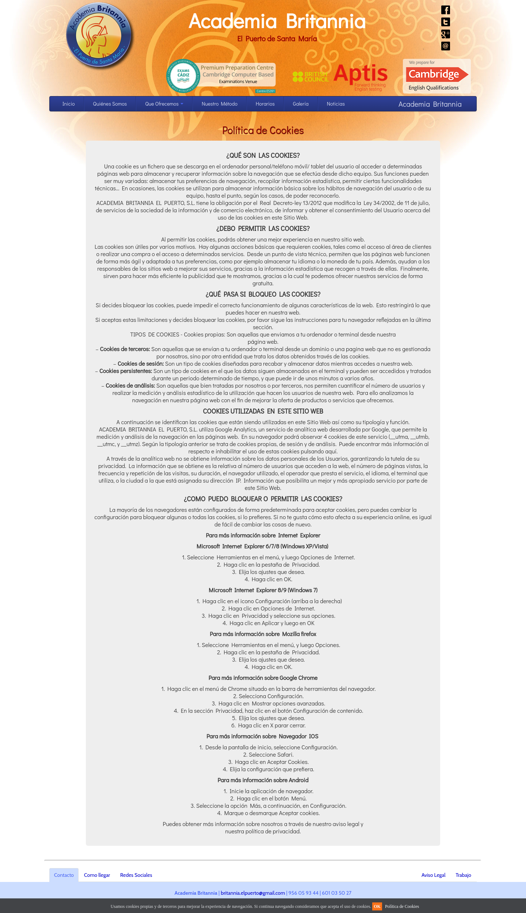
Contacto (64, 875)
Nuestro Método (219, 103)
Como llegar (97, 875)
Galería (301, 103)
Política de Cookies (402, 906)
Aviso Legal (434, 875)
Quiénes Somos (110, 103)
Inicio (68, 103)
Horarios (265, 103)
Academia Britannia (276, 20)
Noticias (336, 103)
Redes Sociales (136, 875)
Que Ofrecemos (164, 103)
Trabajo (463, 875)
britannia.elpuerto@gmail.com (253, 893)
